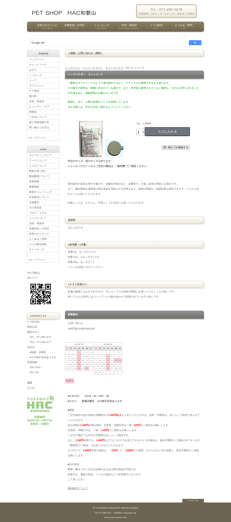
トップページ (72, 68)
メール (31, 387)
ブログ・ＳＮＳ (38, 213)
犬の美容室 (35, 207)
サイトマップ (36, 249)
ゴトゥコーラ (75, 227)
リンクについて (38, 218)
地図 (29, 382)
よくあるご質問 (183, 28)
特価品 (33, 111)
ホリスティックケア (40, 155)
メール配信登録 (38, 244)
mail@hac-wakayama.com (81, 328)
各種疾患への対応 (74, 28)
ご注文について (38, 117)
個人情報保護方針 (39, 122)
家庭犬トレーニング (40, 192)
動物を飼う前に (38, 171)
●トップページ (44, 134)
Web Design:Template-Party (115, 517)
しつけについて (38, 165)
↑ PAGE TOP (193, 501)
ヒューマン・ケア (39, 106)
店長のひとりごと (47, 28)
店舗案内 (34, 202)
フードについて (38, 160)
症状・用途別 (129, 28)
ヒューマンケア (114, 68)
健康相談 (34, 186)
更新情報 (34, 181)
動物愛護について (39, 176)
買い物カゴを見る (39, 127)
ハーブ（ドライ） (93, 68)
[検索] (107, 42)
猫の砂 (33, 96)
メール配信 (156, 28)
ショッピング (101, 28)
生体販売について (39, 197)
